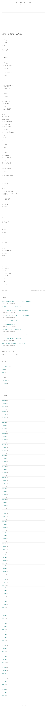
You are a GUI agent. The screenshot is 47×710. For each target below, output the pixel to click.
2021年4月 (4, 565)
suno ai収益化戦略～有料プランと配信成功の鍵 (11, 338)
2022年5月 (4, 530)
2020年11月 (4, 579)
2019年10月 (4, 612)
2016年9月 (4, 681)
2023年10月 (4, 483)
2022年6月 (4, 527)
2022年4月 (4, 532)
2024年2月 (4, 472)
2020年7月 (4, 590)
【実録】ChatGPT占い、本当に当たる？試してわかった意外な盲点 (15, 315)
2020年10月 (4, 582)
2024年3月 (4, 469)
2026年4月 (4, 400)
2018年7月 (4, 626)
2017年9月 (4, 648)
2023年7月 (4, 491)
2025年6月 (4, 428)
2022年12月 (4, 510)
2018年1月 (4, 640)
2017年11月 (4, 645)
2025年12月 (4, 411)
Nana (3, 377)
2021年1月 (4, 574)
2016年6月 (4, 689)
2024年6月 (4, 461)
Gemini (3, 369)
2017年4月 (4, 662)
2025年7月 (4, 425)
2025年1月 (4, 442)
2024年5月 (4, 464)
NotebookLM (4, 380)
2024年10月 (4, 450)
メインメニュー (24, 10)
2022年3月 (4, 535)
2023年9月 (4, 486)
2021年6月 (4, 560)
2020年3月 (4, 601)
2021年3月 (4, 568)
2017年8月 (4, 651)
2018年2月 (4, 637)
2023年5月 (4, 497)
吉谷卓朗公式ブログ (23, 2)
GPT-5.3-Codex (5, 375)
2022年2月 (4, 538)
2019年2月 (4, 621)
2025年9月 (4, 420)
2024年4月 (4, 466)
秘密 (2, 388)
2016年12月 (4, 673)
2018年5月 (4, 629)
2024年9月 (4, 453)
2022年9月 (4, 519)
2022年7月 (4, 524)
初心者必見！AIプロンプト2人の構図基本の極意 (11, 306)
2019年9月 (4, 615)
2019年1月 (4, 623)
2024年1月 (4, 475)
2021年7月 (4, 557)
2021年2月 (4, 571)
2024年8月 (4, 455)
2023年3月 (4, 502)
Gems (3, 372)
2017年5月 (4, 659)
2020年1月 (4, 607)
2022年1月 (4, 541)
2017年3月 (4, 665)
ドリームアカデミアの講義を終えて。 (9, 320)
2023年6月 (4, 494)
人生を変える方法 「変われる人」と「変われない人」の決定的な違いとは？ (17, 334)
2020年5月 (4, 596)
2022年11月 (4, 513)
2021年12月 (4, 543)
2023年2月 (4, 505)
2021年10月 (4, 549)
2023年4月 (4, 499)
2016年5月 (4, 692)
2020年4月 (4, 599)
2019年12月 (4, 609)
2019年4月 (4, 618)
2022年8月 (4, 521)
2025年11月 (4, 414)
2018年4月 (4, 631)
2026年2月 (4, 406)
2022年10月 (4, 516)
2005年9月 (4, 698)
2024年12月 (4, 444)
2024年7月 (4, 458)
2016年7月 (4, 687)
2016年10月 (4, 678)
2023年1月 (4, 508)
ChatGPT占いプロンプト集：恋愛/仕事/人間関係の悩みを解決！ (15, 310)
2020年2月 (4, 604)
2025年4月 (4, 433)
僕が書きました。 (9, 284)
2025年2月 (4, 439)
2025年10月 (4, 417)
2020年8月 (4, 587)
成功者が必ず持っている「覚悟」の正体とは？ (11, 329)
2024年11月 (4, 447)
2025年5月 (4, 431)
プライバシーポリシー (29, 705)
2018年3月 (4, 634)
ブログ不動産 (4, 383)
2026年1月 (4, 409)
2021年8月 (4, 554)
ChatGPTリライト (5, 366)
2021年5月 (4, 563)
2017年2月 (4, 667)
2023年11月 (4, 480)
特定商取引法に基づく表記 (19, 705)
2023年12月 (4, 477)
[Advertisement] (23, 22)
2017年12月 (4, 643)
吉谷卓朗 (15, 36)
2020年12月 (4, 576)
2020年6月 (4, 593)
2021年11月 (4, 546)
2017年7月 (4, 654)
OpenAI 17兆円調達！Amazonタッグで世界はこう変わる (13, 343)
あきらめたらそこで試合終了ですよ (9, 324)
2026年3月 (4, 403)
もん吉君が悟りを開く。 (6, 290)
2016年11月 (4, 676)
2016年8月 (4, 684)
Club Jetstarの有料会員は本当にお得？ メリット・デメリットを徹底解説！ (17, 301)
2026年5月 (4, 398)
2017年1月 (4, 670)
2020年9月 (4, 585)
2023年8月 (4, 488)
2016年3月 (4, 695)
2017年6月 (4, 656)
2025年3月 (4, 436)
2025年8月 (4, 422)
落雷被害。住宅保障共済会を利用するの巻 (38, 290)
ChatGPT (3, 364)
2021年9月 (4, 552)
